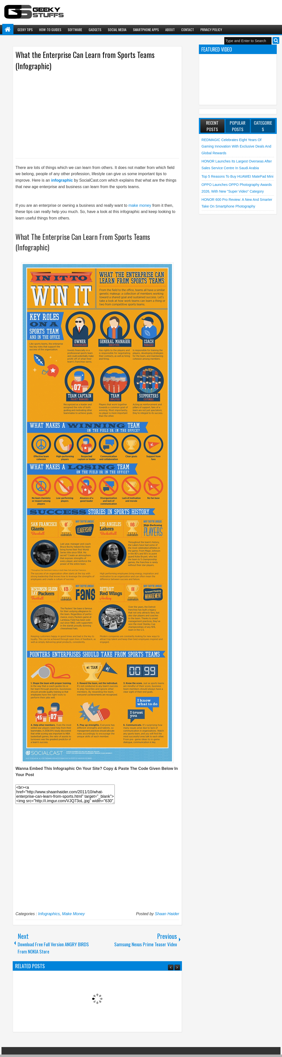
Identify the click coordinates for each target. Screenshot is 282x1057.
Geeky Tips (25, 29)
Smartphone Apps (146, 29)
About (170, 29)
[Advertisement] (92, 114)
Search (276, 40)
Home (7, 29)
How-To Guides (50, 29)
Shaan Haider (167, 914)
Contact (187, 29)
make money (139, 205)
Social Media (117, 29)
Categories (263, 125)
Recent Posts (212, 125)
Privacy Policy (211, 29)
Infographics (49, 914)
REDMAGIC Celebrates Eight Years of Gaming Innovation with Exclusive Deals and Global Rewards (236, 146)
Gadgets (95, 29)
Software (75, 29)
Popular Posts (237, 125)
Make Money (73, 914)
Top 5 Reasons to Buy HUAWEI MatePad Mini (238, 176)
